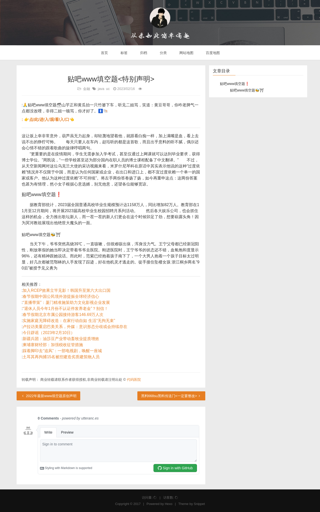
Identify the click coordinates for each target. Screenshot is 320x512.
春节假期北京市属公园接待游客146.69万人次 (63, 314)
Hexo (168, 504)
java (101, 89)
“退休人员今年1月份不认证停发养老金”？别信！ (65, 308)
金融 (86, 89)
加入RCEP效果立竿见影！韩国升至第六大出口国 (66, 290)
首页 (104, 53)
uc (108, 89)
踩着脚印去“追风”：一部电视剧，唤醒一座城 (62, 351)
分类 (163, 53)
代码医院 (134, 380)
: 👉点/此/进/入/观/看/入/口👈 (48, 119)
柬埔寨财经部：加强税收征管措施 (53, 345)
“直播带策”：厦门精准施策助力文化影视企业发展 (66, 302)
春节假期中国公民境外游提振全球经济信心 (61, 296)
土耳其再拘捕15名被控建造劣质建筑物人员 (61, 357)
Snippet (199, 504)
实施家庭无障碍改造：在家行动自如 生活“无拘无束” (69, 320)
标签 (123, 53)
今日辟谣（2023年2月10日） (48, 333)
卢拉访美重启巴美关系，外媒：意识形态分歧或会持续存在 (75, 326)
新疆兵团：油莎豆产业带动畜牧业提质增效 (61, 339)
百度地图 (212, 53)
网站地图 (185, 53)
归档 (143, 53)
